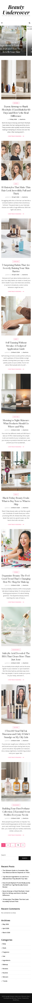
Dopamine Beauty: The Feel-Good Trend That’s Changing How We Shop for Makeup (16, 579)
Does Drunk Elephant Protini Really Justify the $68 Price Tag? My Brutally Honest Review (16, 885)
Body (16, 339)
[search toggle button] (29, 23)
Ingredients (16, 649)
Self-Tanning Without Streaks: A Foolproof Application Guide (16, 346)
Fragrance (16, 805)
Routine (16, 416)
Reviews (16, 103)
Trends (16, 572)
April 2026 (6, 928)
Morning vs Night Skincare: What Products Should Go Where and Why (16, 423)
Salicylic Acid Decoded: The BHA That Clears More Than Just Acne (16, 656)
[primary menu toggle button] (2, 23)
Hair (16, 183)
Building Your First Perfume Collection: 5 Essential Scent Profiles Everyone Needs (16, 812)
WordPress (16, 1000)
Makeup (5, 964)
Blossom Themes (16, 998)
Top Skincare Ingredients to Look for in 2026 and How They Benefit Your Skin (16, 47)
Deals (16, 494)
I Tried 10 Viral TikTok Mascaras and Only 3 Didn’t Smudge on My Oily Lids (16, 734)
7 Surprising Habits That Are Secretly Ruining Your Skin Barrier (16, 268)
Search (3, 855)
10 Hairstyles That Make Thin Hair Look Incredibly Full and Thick (16, 190)
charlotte (22, 119)
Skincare (16, 37)
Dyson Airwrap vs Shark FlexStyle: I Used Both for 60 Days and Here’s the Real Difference (16, 111)
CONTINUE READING (16, 136)
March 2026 (6, 932)
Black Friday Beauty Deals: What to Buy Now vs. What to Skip (16, 501)
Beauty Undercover (16, 9)
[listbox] (16, 41)
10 (18, 844)
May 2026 (6, 924)
